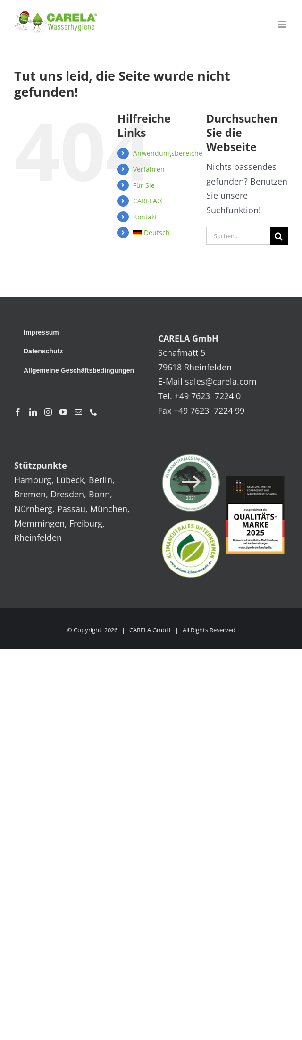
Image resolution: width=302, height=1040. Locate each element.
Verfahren (149, 169)
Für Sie (144, 185)
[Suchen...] (238, 236)
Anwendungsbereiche (167, 153)
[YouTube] (63, 412)
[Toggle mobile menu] (283, 24)
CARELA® (148, 200)
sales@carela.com (221, 381)
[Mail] (78, 412)
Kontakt (145, 216)
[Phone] (93, 412)
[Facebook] (18, 412)
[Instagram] (48, 412)
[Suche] (279, 236)
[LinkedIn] (33, 412)
